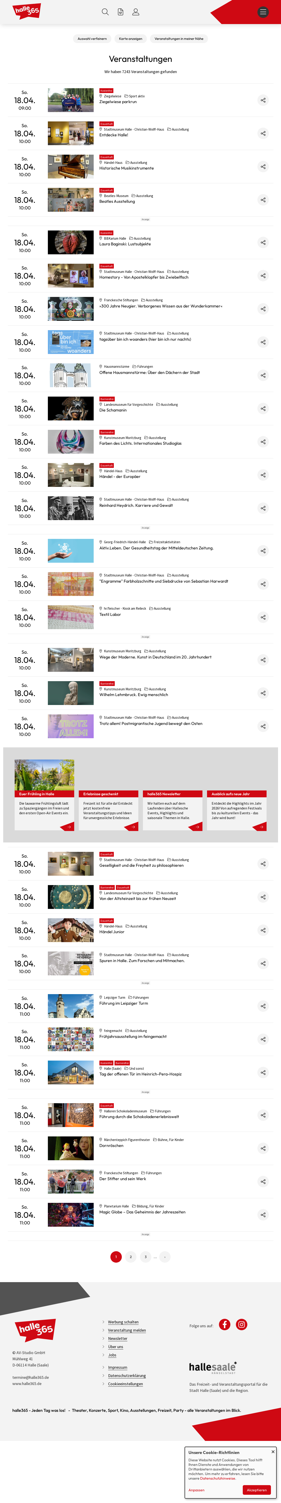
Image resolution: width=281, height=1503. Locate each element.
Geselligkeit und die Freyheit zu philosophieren (141, 927)
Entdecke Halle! (113, 134)
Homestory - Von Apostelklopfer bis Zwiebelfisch (143, 297)
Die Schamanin (113, 430)
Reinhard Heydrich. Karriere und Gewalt (136, 526)
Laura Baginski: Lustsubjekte (125, 264)
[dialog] (230, 1472)
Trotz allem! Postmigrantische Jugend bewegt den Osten (150, 785)
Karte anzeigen (130, 38)
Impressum (117, 1491)
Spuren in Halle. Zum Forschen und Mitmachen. (142, 1022)
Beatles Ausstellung (117, 201)
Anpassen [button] (196, 1490)
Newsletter (117, 1462)
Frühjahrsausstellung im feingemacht (133, 1119)
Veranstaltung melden (127, 1453)
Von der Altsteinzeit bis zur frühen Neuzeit (137, 960)
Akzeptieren (257, 1490)
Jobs (112, 1478)
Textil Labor (110, 655)
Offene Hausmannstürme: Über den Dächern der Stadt (149, 393)
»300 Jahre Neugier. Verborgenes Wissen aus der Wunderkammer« (160, 326)
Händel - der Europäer (120, 497)
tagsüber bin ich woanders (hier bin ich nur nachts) (145, 359)
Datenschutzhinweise (217, 1478)
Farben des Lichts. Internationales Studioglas (140, 463)
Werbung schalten (123, 1445)
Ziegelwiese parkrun (118, 101)
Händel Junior (112, 993)
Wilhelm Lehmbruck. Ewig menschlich (133, 756)
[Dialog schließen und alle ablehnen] (273, 1450)
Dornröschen (111, 1248)
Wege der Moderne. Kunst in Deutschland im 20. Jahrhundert (155, 718)
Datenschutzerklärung (127, 1499)
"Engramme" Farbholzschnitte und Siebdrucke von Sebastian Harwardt (163, 622)
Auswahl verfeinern (92, 38)
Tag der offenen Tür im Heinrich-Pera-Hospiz (140, 1156)
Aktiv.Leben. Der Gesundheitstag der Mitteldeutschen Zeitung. (156, 589)
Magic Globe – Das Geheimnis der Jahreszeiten (142, 1315)
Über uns (115, 1470)
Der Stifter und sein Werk (122, 1281)
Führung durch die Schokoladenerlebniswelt (139, 1219)
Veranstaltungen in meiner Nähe (179, 38)
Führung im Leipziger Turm (123, 1085)
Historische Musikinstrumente (126, 168)
